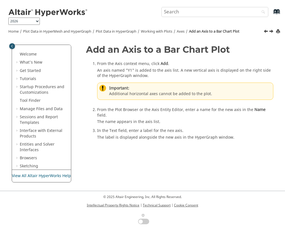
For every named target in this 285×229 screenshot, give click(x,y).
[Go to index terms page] (270, 14)
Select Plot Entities (48, 45)
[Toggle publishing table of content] (12, 46)
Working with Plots (156, 31)
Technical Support (157, 205)
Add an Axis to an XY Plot (48, 126)
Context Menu (44, 69)
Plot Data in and (57, 31)
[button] (29, 45)
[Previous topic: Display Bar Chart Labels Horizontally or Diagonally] (266, 32)
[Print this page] (278, 31)
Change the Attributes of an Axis (50, 143)
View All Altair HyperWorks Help (41, 176)
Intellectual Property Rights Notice (113, 205)
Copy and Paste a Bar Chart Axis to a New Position (51, 162)
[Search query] (214, 12)
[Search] (262, 12)
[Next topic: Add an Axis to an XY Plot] (272, 32)
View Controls (44, 53)
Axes (181, 31)
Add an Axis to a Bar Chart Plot (214, 31)
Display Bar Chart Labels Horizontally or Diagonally (49, 94)
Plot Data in (116, 31)
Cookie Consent (186, 205)
